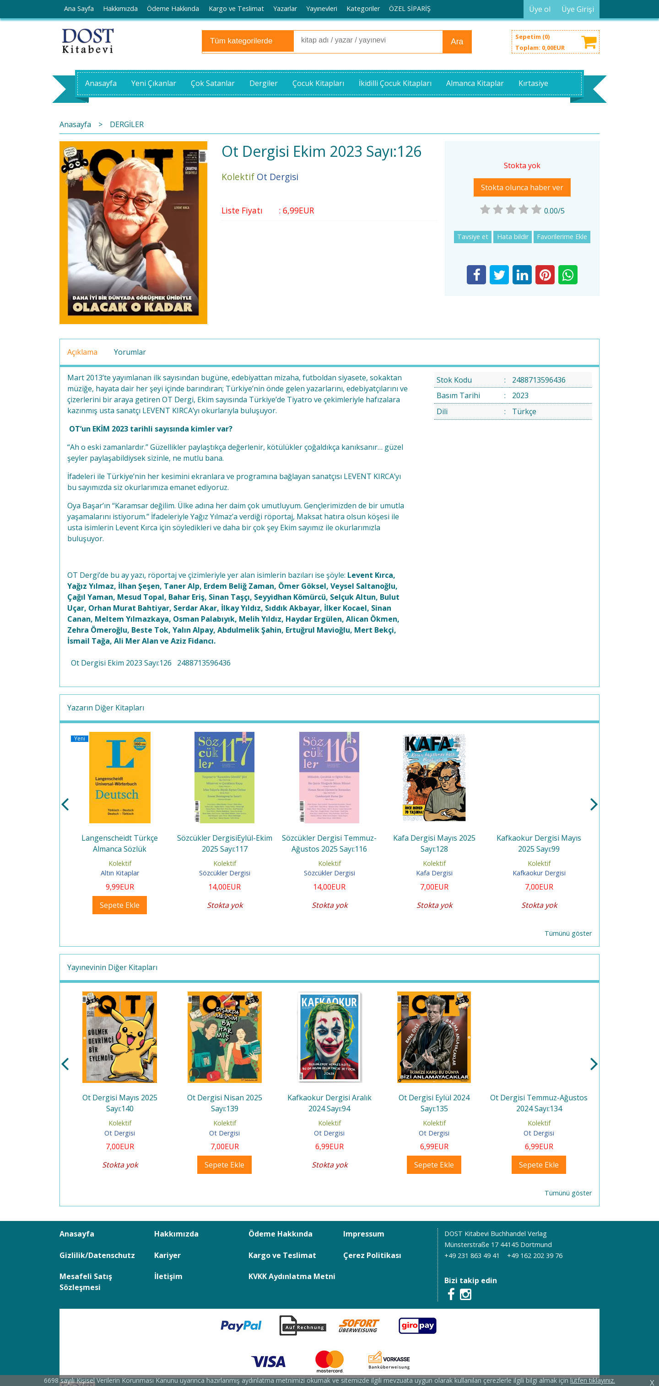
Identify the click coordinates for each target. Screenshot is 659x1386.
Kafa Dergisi (434, 873)
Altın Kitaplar (120, 873)
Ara (457, 41)
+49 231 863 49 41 (472, 1255)
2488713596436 (204, 663)
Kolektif (119, 863)
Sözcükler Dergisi (224, 873)
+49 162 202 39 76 (534, 1255)
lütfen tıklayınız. (592, 1380)
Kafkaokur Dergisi (539, 873)
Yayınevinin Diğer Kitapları (112, 967)
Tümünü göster (568, 933)
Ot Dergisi (119, 1133)
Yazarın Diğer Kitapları (105, 708)
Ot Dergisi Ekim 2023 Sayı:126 (121, 663)
